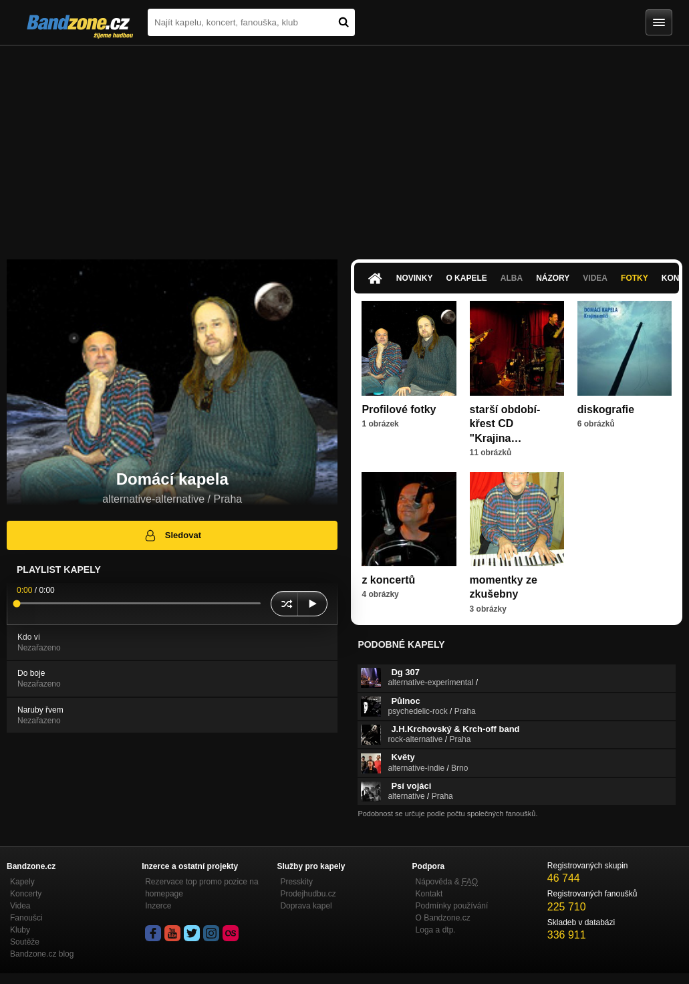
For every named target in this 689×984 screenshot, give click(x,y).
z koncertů (388, 580)
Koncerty (25, 893)
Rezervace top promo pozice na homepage (201, 887)
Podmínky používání (452, 905)
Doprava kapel (305, 905)
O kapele (466, 278)
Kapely (22, 881)
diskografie (605, 409)
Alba (512, 278)
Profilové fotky (399, 409)
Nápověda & (447, 881)
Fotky (634, 278)
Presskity (296, 881)
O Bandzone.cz (443, 917)
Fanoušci (26, 917)
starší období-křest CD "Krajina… (505, 424)
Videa (595, 278)
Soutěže (24, 942)
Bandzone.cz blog (42, 954)
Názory (552, 278)
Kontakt (429, 893)
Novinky (414, 278)
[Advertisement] (344, 145)
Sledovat (172, 535)
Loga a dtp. (436, 930)
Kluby (20, 930)
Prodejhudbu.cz (307, 893)
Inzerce (158, 905)
